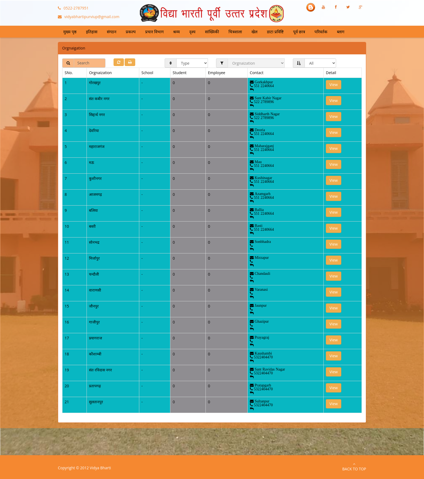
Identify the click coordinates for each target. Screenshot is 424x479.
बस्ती (92, 226)
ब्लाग (340, 31)
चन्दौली (94, 274)
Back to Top (354, 466)
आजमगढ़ (95, 194)
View (333, 84)
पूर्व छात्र (299, 31)
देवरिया (94, 130)
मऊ (91, 162)
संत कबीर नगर (99, 98)
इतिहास (91, 31)
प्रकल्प (131, 31)
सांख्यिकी (212, 31)
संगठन (111, 31)
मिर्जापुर (94, 258)
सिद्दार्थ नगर (97, 114)
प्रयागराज (95, 338)
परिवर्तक (320, 31)
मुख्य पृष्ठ (70, 31)
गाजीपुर (94, 322)
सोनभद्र (94, 242)
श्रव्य (176, 31)
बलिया (93, 210)
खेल (254, 31)
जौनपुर (94, 306)
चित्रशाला (235, 31)
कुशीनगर (95, 178)
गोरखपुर (95, 82)
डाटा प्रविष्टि (275, 31)
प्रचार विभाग (154, 31)
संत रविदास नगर (100, 369)
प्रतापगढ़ (95, 385)
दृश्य (192, 31)
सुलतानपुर (96, 401)
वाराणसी (95, 290)
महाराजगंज (96, 146)
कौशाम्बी (95, 353)
